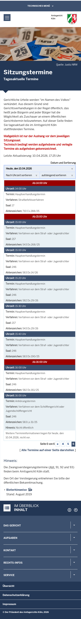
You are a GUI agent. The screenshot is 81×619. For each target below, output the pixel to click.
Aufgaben (10, 538)
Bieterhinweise (16, 490)
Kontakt (9, 550)
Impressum (9, 604)
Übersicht (8, 586)
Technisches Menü (38, 6)
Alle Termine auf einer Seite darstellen (47, 450)
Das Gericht (12, 525)
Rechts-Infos (13, 562)
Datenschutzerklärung (16, 595)
